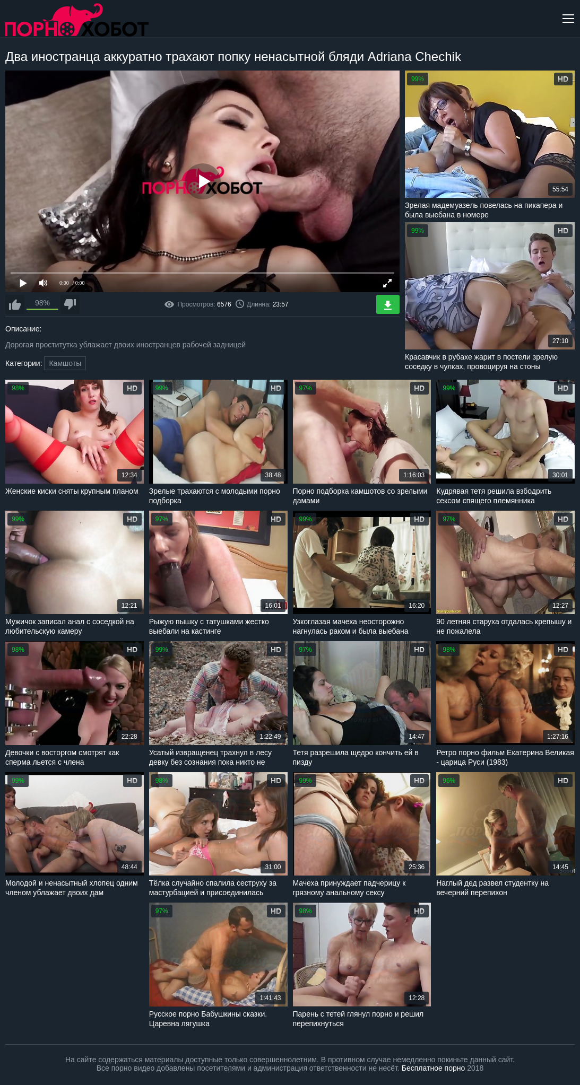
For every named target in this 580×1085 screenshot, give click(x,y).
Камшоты (65, 363)
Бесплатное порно (433, 1068)
